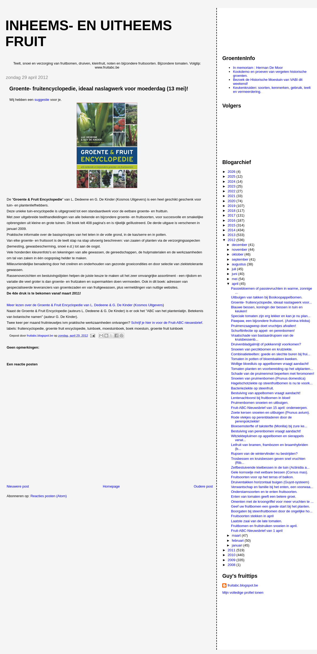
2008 (232, 565)
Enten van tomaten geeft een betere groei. (263, 497)
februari (238, 541)
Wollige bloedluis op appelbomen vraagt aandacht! (270, 364)
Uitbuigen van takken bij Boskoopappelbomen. (266, 297)
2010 (232, 555)
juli (234, 269)
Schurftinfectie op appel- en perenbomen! (263, 331)
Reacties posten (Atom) (48, 496)
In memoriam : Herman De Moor (258, 68)
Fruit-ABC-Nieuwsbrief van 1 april (257, 531)
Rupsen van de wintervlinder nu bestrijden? (264, 454)
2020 (232, 201)
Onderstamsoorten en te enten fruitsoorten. (264, 492)
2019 (232, 206)
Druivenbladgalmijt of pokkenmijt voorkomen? (266, 344)
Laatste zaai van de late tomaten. (256, 521)
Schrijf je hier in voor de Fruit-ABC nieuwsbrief (166, 323)
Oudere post (203, 486)
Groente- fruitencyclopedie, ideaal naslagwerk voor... (271, 302)
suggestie (42, 100)
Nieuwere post (18, 486)
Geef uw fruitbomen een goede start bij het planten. (270, 506)
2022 (232, 191)
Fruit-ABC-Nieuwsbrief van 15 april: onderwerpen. (269, 408)
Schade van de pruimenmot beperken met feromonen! (272, 374)
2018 (232, 211)
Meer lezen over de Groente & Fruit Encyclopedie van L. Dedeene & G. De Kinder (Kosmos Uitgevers (85, 305)
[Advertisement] (246, 29)
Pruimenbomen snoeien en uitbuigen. (259, 403)
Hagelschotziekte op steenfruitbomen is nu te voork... (272, 383)
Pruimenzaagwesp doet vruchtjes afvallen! (263, 326)
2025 (232, 176)
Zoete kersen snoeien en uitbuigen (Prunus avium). (270, 412)
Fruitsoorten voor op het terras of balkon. (262, 477)
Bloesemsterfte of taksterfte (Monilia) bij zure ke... (269, 426)
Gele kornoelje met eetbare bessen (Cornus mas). (269, 472)
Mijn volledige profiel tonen (242, 593)
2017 (232, 215)
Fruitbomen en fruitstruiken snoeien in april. (264, 526)
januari (237, 545)
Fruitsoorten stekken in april (252, 516)
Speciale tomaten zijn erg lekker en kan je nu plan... (271, 316)
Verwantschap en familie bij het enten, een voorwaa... (272, 487)
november (240, 250)
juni (235, 274)
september (240, 259)
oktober (238, 254)
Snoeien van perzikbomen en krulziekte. (262, 349)
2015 (232, 225)
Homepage (111, 486)
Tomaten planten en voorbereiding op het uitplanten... (272, 369)
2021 (232, 196)
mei (235, 279)
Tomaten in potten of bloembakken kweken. (264, 359)
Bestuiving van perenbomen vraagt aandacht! (266, 431)
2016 (232, 220)
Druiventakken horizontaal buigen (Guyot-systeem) (270, 482)
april (235, 284)
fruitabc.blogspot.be (243, 585)
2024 (232, 182)
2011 (232, 550)
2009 (232, 560)
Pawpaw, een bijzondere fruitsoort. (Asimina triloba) (270, 321)
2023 (232, 186)
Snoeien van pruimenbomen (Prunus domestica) (268, 378)
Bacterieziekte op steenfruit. (252, 388)
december (240, 245)
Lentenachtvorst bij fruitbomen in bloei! (261, 398)
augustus (239, 264)
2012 (232, 240)
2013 (232, 235)
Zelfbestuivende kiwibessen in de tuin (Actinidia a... (270, 467)
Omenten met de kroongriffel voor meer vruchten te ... (272, 502)
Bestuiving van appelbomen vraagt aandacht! (265, 393)
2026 (232, 172)
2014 (232, 230)
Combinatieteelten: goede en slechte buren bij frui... (270, 354)
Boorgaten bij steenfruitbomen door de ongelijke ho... (271, 511)
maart (237, 535)
